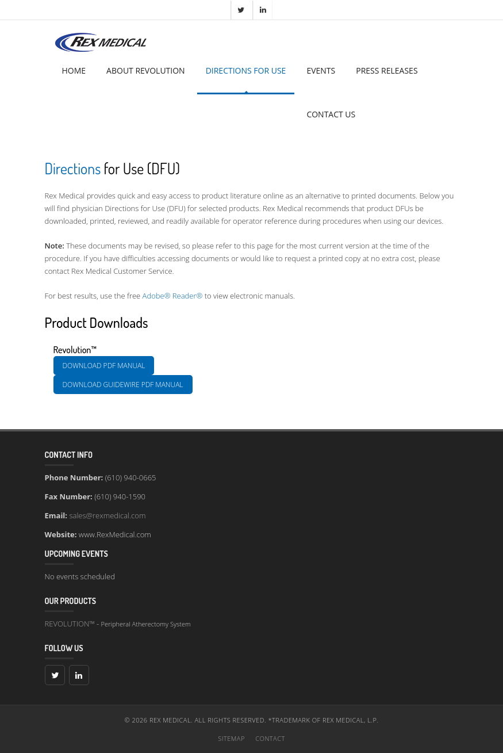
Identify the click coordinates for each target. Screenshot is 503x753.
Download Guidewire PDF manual (123, 384)
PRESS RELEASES (386, 70)
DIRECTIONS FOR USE (246, 70)
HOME (74, 70)
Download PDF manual (104, 365)
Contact (270, 738)
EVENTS (320, 70)
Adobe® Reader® (173, 296)
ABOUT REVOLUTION (145, 70)
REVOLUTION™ (70, 623)
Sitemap (231, 738)
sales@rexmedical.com (107, 515)
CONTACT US (330, 114)
